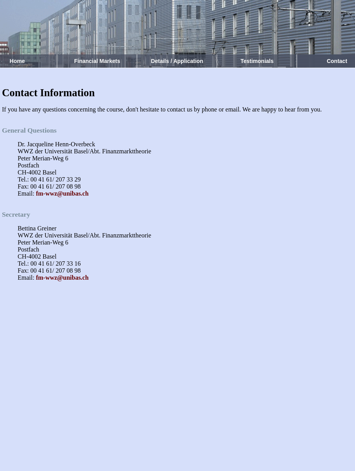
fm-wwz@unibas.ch (62, 193)
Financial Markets (97, 61)
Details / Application (177, 61)
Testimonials (257, 61)
